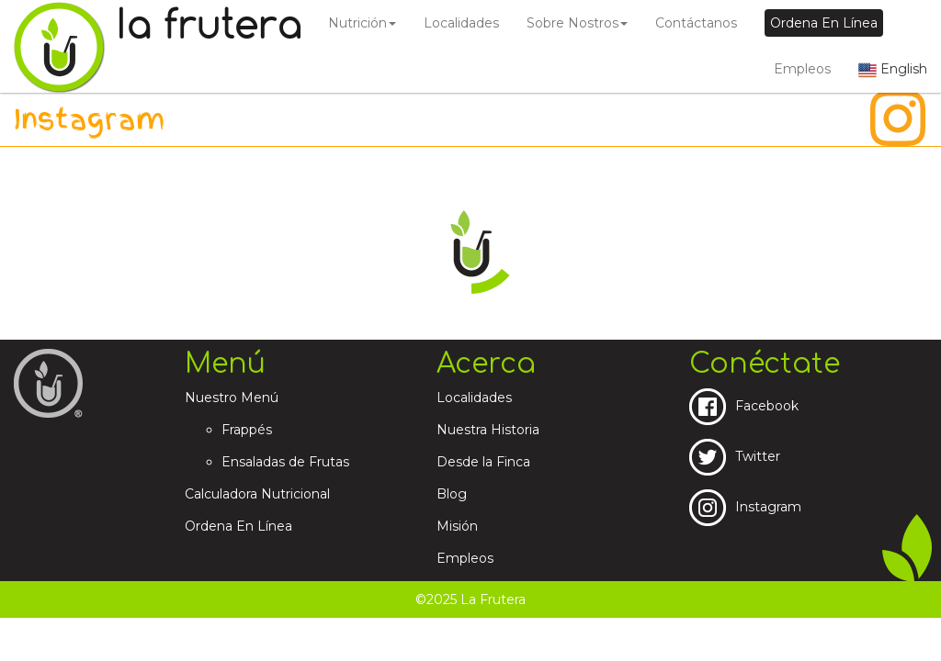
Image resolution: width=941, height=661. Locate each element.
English (892, 69)
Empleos (802, 69)
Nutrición (362, 23)
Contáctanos (696, 23)
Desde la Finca (483, 462)
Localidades (461, 23)
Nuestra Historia (487, 429)
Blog (451, 494)
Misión (457, 526)
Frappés (246, 429)
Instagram (745, 507)
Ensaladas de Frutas (285, 462)
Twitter (734, 456)
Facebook (744, 406)
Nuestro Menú (231, 397)
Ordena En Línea (238, 526)
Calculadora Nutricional (257, 494)
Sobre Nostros (577, 23)
